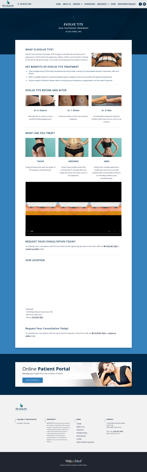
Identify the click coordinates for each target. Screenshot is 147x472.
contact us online (32, 249)
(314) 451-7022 (111, 246)
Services (76, 4)
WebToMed (83, 465)
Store (113, 4)
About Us (67, 4)
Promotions (89, 4)
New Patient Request (127, 4)
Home (58, 4)
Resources (101, 4)
